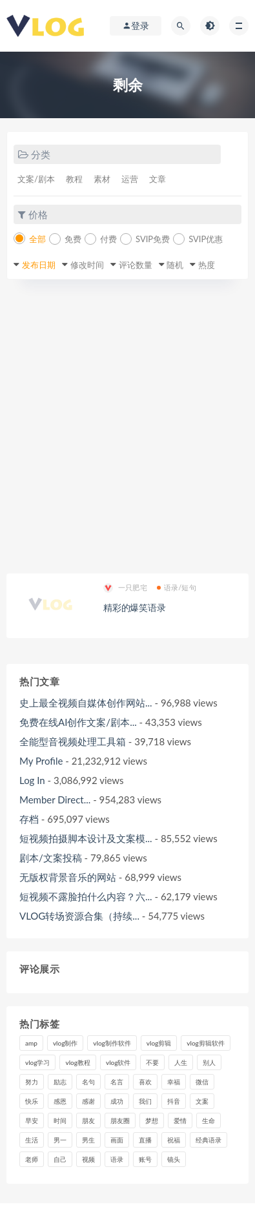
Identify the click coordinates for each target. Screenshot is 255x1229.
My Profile (41, 761)
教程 (74, 179)
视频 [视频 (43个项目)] (88, 1159)
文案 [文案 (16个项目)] (202, 1101)
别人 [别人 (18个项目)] (209, 1062)
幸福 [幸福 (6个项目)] (173, 1082)
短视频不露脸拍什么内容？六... (85, 896)
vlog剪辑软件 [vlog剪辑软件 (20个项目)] (205, 1043)
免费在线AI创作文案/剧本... (78, 722)
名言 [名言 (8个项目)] (116, 1082)
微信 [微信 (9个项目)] (202, 1082)
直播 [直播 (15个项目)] (145, 1140)
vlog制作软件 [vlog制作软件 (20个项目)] (111, 1043)
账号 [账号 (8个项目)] (145, 1159)
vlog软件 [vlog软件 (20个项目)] (118, 1062)
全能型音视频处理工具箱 (72, 741)
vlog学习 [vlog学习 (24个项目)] (37, 1062)
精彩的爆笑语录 (134, 607)
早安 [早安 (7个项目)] (31, 1120)
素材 (102, 179)
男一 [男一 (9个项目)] (60, 1140)
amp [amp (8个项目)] (31, 1043)
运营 (129, 179)
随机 (175, 265)
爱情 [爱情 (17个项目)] (180, 1120)
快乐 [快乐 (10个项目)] (31, 1101)
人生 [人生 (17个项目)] (180, 1062)
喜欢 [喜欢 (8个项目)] (145, 1082)
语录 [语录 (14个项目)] (116, 1159)
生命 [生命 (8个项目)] (208, 1120)
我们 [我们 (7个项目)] (145, 1101)
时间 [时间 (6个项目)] (60, 1120)
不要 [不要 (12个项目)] (152, 1062)
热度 (206, 265)
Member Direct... (54, 799)
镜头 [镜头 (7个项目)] (173, 1159)
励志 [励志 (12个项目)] (60, 1082)
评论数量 (135, 265)
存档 (29, 819)
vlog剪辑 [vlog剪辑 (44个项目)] (159, 1043)
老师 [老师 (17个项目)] (31, 1159)
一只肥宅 (125, 588)
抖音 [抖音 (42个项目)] (173, 1101)
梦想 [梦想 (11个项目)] (151, 1120)
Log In (32, 780)
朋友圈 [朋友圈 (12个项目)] (120, 1120)
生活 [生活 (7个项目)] (31, 1140)
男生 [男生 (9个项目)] (88, 1140)
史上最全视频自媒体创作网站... (85, 702)
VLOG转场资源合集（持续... (79, 916)
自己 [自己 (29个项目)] (60, 1159)
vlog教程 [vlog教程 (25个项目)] (77, 1062)
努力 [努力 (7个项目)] (31, 1082)
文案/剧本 (36, 179)
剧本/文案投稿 (50, 857)
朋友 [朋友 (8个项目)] (88, 1120)
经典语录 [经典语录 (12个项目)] (208, 1140)
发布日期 (39, 265)
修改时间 (87, 265)
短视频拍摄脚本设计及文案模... (85, 838)
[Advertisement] (127, 426)
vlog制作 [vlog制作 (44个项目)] (65, 1043)
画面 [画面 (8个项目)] (116, 1140)
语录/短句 (176, 587)
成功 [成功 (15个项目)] (116, 1101)
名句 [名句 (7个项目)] (88, 1082)
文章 (157, 179)
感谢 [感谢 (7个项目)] (88, 1101)
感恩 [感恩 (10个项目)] (60, 1101)
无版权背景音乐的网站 (67, 877)
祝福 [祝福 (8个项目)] (173, 1140)
